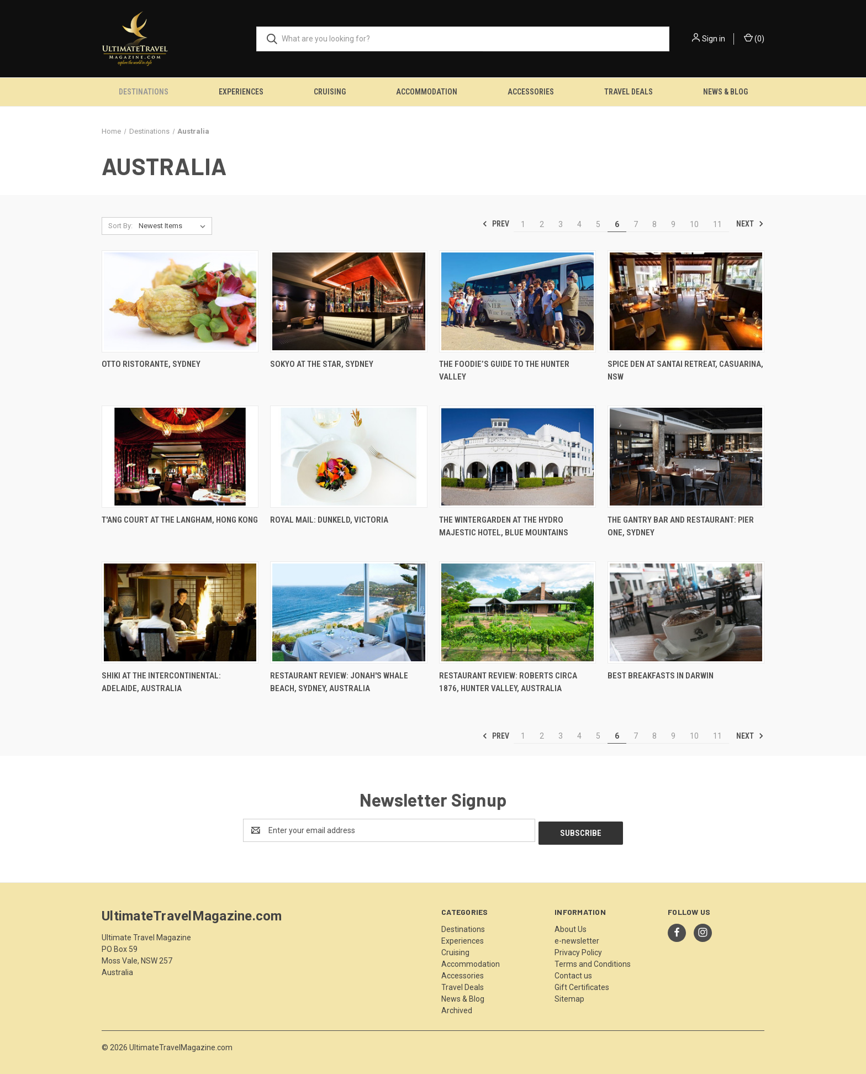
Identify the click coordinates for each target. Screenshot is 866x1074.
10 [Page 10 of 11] (694, 224)
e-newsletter (577, 938)
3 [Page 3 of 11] (560, 224)
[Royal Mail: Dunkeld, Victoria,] (348, 457)
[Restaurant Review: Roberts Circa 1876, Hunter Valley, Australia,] (517, 612)
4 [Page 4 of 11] (579, 224)
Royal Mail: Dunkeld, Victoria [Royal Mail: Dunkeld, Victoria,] (329, 520)
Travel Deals (628, 91)
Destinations (143, 91)
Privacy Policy (578, 949)
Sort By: (120, 226)
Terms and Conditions (593, 961)
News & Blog (725, 91)
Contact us (573, 972)
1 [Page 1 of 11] (523, 224)
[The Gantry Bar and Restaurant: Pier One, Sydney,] (686, 457)
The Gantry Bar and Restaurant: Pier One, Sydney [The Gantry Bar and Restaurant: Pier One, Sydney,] (681, 526)
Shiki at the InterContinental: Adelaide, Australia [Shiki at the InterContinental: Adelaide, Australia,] (161, 682)
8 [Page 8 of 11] (654, 224)
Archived (456, 1007)
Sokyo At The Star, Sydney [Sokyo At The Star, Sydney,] (321, 364)
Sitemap (569, 996)
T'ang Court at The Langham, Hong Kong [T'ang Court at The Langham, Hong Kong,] (180, 520)
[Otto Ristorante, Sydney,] (180, 301)
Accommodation (426, 91)
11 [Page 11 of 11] (717, 224)
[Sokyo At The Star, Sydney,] (348, 301)
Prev (495, 223)
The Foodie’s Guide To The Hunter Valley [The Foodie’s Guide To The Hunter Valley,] (504, 370)
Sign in (713, 38)
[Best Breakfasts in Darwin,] (686, 612)
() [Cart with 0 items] (754, 38)
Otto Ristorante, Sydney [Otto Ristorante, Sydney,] (151, 364)
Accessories (531, 91)
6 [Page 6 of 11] (617, 224)
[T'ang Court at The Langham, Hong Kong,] (180, 457)
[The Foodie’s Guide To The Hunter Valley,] (517, 301)
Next (750, 223)
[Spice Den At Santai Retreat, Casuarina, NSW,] (686, 301)
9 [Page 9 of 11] (673, 224)
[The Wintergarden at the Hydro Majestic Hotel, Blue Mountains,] (517, 457)
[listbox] (174, 226)
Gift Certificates (582, 984)
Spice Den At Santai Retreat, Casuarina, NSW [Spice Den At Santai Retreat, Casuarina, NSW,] (685, 370)
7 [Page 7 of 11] (635, 224)
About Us (571, 926)
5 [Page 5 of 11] (598, 224)
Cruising (330, 91)
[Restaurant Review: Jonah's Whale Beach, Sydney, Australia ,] (348, 612)
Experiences (241, 91)
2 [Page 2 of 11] (542, 224)
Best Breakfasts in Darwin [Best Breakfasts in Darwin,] (661, 676)
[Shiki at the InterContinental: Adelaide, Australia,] (180, 612)
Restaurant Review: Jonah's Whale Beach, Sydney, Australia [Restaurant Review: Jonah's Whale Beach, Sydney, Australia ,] (339, 682)
